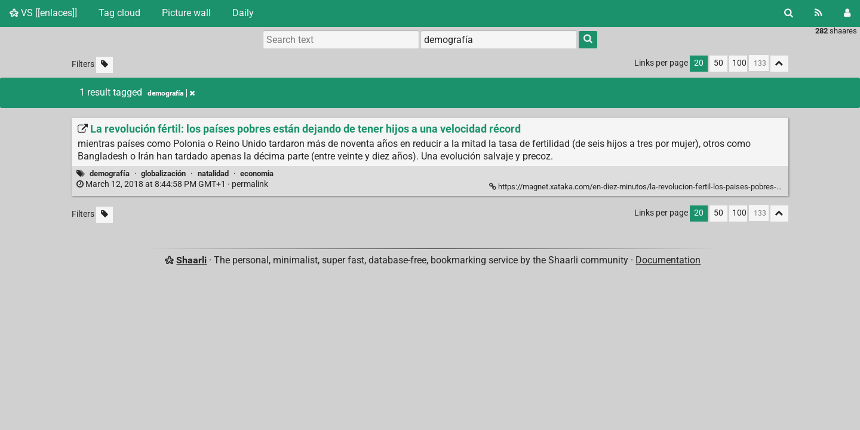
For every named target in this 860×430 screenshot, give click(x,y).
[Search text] (341, 39)
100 (739, 63)
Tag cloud (119, 13)
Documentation (668, 260)
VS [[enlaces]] (43, 13)
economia (257, 173)
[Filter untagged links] (104, 65)
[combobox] (498, 39)
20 (699, 63)
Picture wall (186, 13)
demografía (110, 173)
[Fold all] (779, 64)
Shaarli (191, 260)
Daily (243, 13)
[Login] (847, 13)
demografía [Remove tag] (171, 93)
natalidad (213, 173)
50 (718, 63)
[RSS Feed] (818, 13)
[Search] (789, 13)
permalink (173, 184)
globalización (163, 173)
